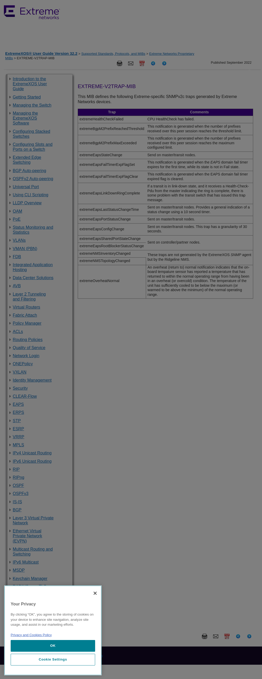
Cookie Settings (53, 659)
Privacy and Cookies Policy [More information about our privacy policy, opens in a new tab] (31, 635)
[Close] (95, 593)
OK (53, 646)
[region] (53, 630)
